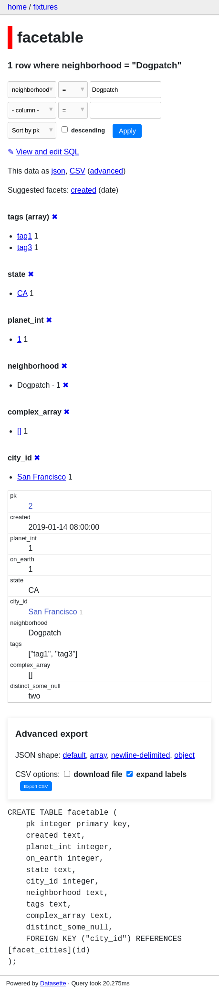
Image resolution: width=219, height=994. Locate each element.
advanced (106, 171)
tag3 (24, 247)
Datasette (53, 983)
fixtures (45, 7)
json (58, 171)
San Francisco (41, 477)
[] (19, 431)
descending (83, 130)
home (17, 7)
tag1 (24, 236)
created (83, 190)
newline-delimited (140, 755)
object (184, 755)
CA (22, 293)
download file (93, 774)
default (74, 755)
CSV (77, 171)
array (98, 755)
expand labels (156, 774)
